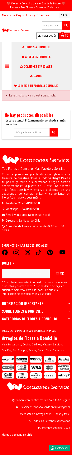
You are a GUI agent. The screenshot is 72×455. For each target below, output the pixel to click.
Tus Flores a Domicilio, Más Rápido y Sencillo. (34, 169)
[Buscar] (56, 25)
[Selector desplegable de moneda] (64, 15)
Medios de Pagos (13, 15)
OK (60, 273)
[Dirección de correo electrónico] (26, 273)
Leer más (33, 197)
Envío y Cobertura (37, 15)
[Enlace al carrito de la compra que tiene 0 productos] (64, 36)
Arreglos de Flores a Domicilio (29, 338)
